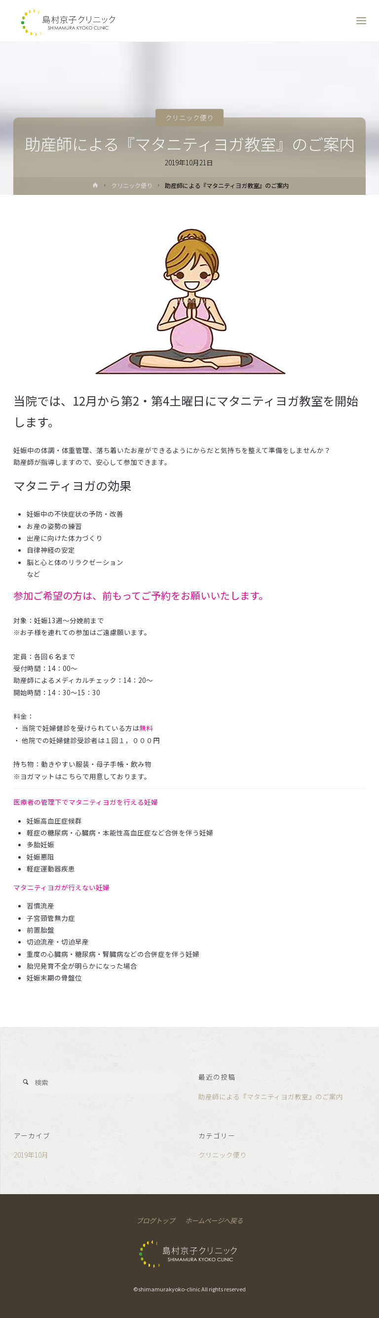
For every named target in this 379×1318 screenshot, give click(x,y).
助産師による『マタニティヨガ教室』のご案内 (270, 1096)
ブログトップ (155, 1220)
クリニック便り (189, 117)
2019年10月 (31, 1155)
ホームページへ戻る (214, 1220)
